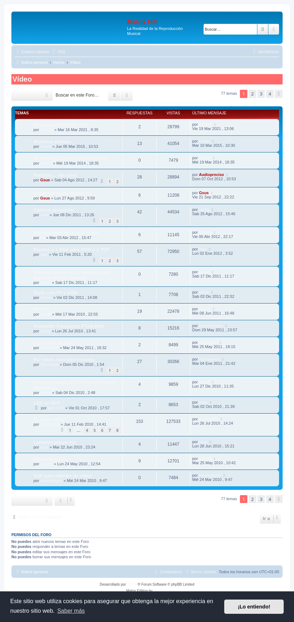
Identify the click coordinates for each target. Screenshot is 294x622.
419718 (46, 130)
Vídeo (22, 79)
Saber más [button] (71, 611)
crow (44, 215)
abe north (56, 408)
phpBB (132, 584)
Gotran (46, 297)
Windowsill (49, 348)
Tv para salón (48, 419)
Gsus (45, 180)
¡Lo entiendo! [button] (254, 607)
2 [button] (252, 93)
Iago (44, 254)
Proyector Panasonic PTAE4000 (68, 326)
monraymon (209, 359)
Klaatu (45, 146)
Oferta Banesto (50, 459)
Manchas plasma (52, 141)
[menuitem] (58, 51)
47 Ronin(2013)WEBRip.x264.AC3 (70, 158)
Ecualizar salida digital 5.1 (62, 193)
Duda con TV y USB (55, 292)
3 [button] (261, 93)
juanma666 (49, 424)
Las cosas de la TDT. (56, 343)
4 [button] (270, 93)
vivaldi (45, 314)
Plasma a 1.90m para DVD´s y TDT (71, 249)
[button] (279, 94)
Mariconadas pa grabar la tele (66, 232)
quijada (205, 232)
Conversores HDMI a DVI (61, 125)
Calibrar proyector (53, 210)
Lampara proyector (54, 442)
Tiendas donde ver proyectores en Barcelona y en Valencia (71, 275)
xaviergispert (51, 480)
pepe (203, 402)
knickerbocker (211, 325)
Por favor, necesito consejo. (64, 359)
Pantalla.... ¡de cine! (55, 175)
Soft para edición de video (62, 475)
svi (42, 237)
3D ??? (41, 309)
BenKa (46, 163)
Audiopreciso (211, 174)
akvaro (205, 309)
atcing (204, 209)
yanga (45, 282)
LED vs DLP (46, 402)
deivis (204, 292)
